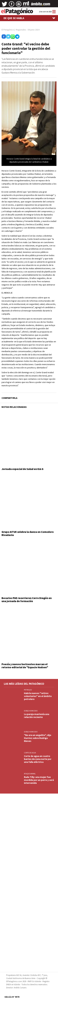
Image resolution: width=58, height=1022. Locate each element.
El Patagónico (8, 29)
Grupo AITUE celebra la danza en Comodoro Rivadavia (28, 533)
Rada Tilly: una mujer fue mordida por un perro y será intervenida (39, 780)
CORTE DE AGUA (30, 753)
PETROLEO (28, 690)
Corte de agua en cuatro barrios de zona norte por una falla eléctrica (37, 759)
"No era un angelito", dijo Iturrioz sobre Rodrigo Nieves (37, 738)
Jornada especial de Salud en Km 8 (22, 469)
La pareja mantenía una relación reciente (36, 716)
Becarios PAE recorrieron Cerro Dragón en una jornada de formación (27, 599)
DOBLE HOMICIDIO (31, 711)
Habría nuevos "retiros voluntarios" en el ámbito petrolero (38, 696)
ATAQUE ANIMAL (30, 774)
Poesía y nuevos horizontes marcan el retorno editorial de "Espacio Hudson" (25, 665)
